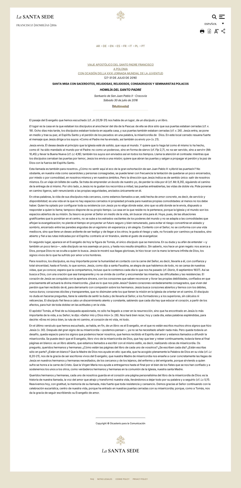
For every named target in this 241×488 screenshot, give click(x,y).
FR (124, 46)
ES (118, 46)
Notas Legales (104, 479)
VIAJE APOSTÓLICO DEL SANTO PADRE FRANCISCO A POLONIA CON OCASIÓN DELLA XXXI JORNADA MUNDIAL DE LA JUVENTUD (120, 69)
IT (131, 46)
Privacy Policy (140, 479)
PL (136, 46)
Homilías (42, 25)
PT (143, 46)
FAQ (92, 479)
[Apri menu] (221, 17)
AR (98, 46)
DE (105, 46)
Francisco (25, 25)
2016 (54, 25)
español (212, 24)
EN (111, 46)
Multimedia (120, 106)
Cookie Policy (122, 479)
